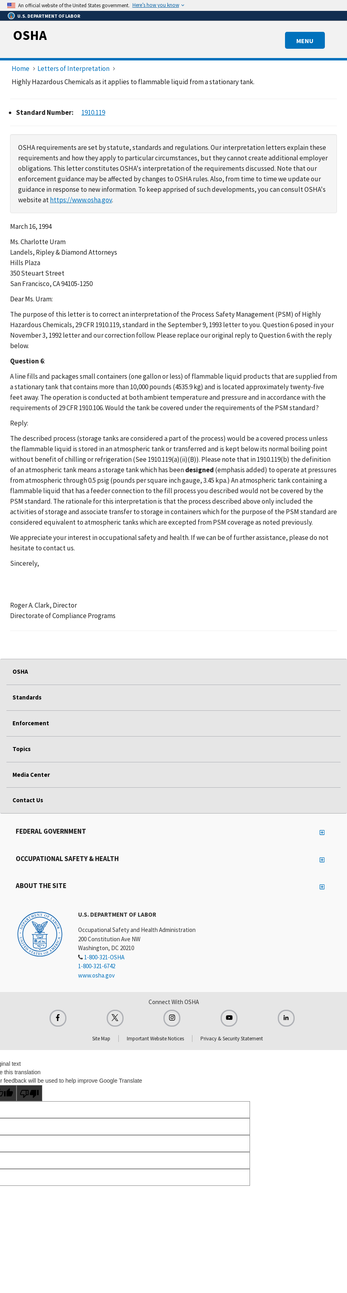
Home (20, 68)
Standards (26, 697)
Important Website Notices (155, 1038)
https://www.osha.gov (81, 199)
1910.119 (93, 112)
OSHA (30, 35)
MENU (305, 41)
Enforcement (30, 723)
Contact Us (27, 800)
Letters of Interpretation (73, 68)
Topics (21, 749)
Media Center (31, 774)
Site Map (101, 1038)
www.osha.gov (96, 975)
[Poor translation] (29, 1093)
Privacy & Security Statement (231, 1038)
